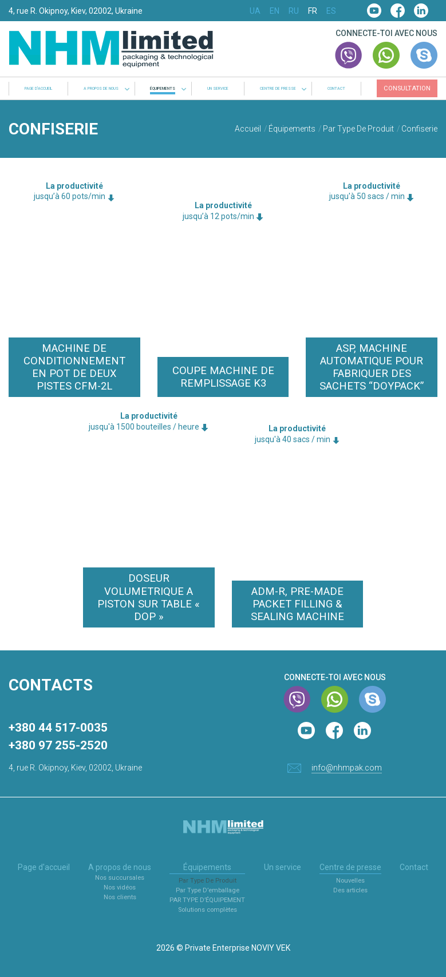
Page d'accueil (38, 89)
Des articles (350, 890)
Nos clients (120, 897)
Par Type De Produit (207, 880)
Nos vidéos (120, 887)
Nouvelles (350, 880)
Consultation (407, 88)
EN (274, 11)
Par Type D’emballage (207, 890)
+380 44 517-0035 (58, 727)
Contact (336, 89)
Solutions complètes (207, 910)
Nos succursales (119, 877)
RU (294, 11)
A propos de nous (101, 89)
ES (331, 11)
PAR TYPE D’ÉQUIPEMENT (207, 900)
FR (312, 11)
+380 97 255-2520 (58, 745)
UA (255, 11)
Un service (217, 89)
